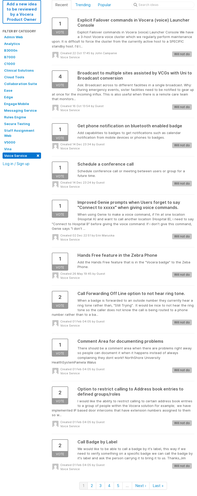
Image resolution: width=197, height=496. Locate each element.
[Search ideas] (163, 5)
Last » (158, 485)
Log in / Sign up (16, 163)
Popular (104, 4)
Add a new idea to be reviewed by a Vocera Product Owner (22, 12)
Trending (83, 4)
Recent (61, 4)
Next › (140, 485)
